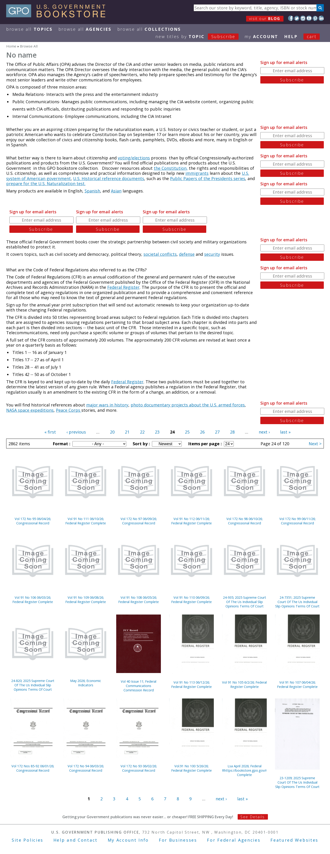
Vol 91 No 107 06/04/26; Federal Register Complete (297, 684)
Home (11, 46)
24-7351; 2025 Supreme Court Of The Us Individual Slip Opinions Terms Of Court (297, 601)
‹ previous (76, 432)
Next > (315, 443)
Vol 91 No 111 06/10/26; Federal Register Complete (85, 521)
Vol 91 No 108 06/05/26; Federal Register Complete (138, 599)
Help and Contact (75, 840)
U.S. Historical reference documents (108, 178)
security (212, 254)
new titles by (200, 36)
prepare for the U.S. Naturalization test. (45, 183)
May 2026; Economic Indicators (85, 683)
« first (50, 432)
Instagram (302, 18)
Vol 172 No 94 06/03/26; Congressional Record (86, 768)
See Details (252, 816)
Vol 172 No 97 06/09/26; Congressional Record (139, 521)
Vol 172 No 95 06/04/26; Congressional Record (33, 521)
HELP (291, 36)
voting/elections (134, 158)
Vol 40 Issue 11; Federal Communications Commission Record (138, 685)
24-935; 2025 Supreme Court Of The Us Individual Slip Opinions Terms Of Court (244, 601)
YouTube (309, 18)
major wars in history (107, 405)
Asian (116, 191)
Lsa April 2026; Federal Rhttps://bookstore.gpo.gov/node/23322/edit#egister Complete (244, 770)
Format (61, 443)
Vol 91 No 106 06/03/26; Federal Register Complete (32, 599)
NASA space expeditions (30, 410)
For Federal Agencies (233, 840)
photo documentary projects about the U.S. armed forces (188, 405)
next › (264, 432)
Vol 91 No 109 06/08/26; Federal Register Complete (85, 599)
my (261, 36)
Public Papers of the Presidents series (207, 178)
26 (202, 432)
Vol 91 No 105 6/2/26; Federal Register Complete (244, 684)
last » (285, 432)
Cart (311, 36)
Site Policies (27, 840)
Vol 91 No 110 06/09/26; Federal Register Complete (191, 599)
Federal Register (123, 287)
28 (232, 432)
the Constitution (170, 168)
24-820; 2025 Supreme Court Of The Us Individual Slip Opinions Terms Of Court (32, 685)
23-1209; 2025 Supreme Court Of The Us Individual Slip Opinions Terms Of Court (297, 782)
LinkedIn (321, 18)
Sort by (141, 443)
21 (127, 432)
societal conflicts (160, 254)
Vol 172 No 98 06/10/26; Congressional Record (244, 521)
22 (142, 432)
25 (187, 432)
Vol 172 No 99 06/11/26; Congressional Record (297, 521)
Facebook (290, 18)
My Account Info (128, 840)
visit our (264, 18)
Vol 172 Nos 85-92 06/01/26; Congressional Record (32, 768)
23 (157, 432)
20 (112, 432)
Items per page (204, 443)
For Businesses (178, 840)
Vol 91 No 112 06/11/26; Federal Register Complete (191, 521)
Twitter (297, 18)
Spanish (92, 191)
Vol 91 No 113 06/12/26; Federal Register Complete (191, 684)
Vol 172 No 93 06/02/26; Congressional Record (139, 768)
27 (217, 432)
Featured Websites (294, 840)
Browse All (29, 29)
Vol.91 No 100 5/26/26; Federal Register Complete (191, 768)
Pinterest (315, 18)
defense (187, 254)
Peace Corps (68, 410)
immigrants (197, 173)
